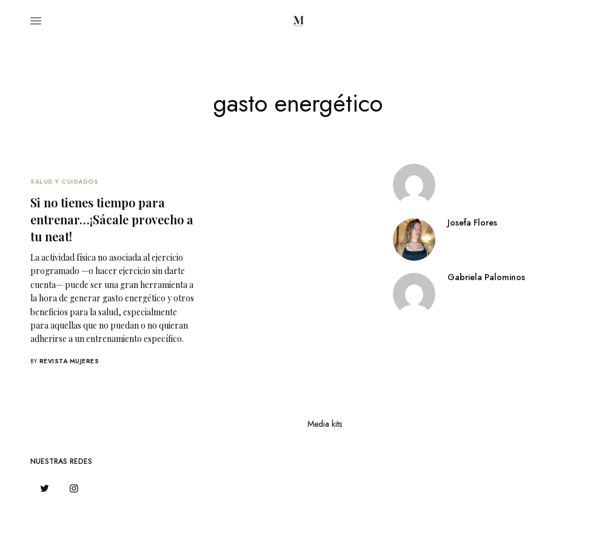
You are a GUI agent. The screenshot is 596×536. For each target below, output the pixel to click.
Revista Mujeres (69, 361)
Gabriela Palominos (486, 277)
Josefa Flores (472, 222)
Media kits (324, 424)
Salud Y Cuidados (64, 181)
